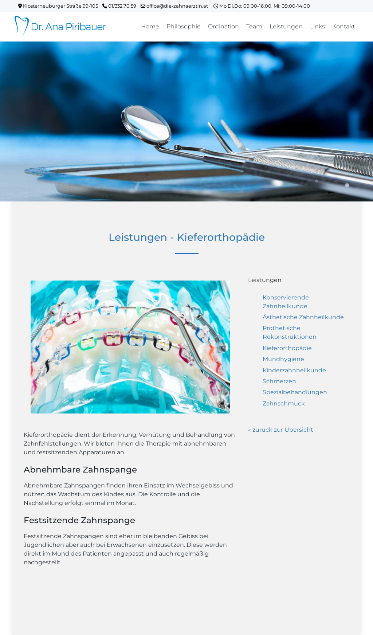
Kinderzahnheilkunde (294, 370)
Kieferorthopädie (287, 348)
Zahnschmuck (284, 403)
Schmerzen (279, 381)
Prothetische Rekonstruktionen (290, 332)
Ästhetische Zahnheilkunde (303, 317)
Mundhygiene (283, 359)
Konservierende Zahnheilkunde (286, 302)
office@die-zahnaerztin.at (177, 6)
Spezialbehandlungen (295, 392)
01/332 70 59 (121, 6)
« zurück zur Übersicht (280, 429)
